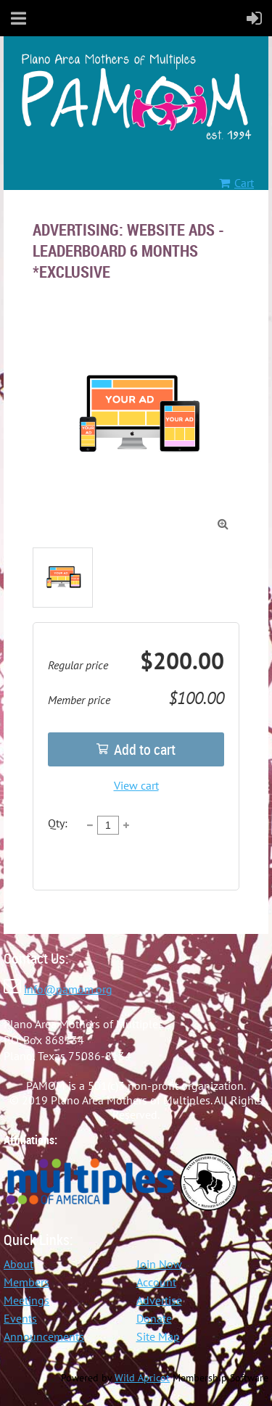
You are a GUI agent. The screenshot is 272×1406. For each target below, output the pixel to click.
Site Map (158, 1336)
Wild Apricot (142, 1377)
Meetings (26, 1300)
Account (156, 1282)
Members (26, 1282)
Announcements (44, 1336)
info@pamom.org (68, 989)
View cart (136, 785)
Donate (154, 1318)
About (18, 1264)
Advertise (159, 1300)
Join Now (159, 1264)
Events (20, 1318)
